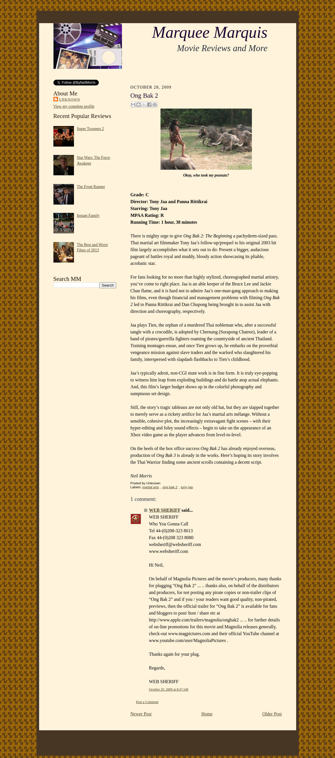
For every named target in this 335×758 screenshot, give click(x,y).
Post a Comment (147, 702)
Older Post (272, 713)
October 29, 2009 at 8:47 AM (168, 689)
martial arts (150, 487)
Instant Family (88, 215)
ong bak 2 (170, 487)
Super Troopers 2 (90, 129)
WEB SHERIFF (164, 510)
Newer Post (141, 713)
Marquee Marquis (209, 32)
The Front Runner (91, 187)
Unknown (69, 99)
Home (206, 713)
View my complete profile (74, 106)
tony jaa (187, 487)
